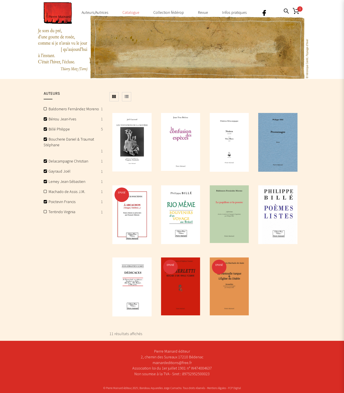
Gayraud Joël (59, 171)
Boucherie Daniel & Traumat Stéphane (69, 142)
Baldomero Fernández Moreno (73, 108)
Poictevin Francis (62, 201)
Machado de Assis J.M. (66, 191)
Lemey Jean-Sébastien (66, 181)
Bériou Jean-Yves (62, 118)
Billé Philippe (59, 129)
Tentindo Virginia (61, 211)
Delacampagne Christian (68, 161)
